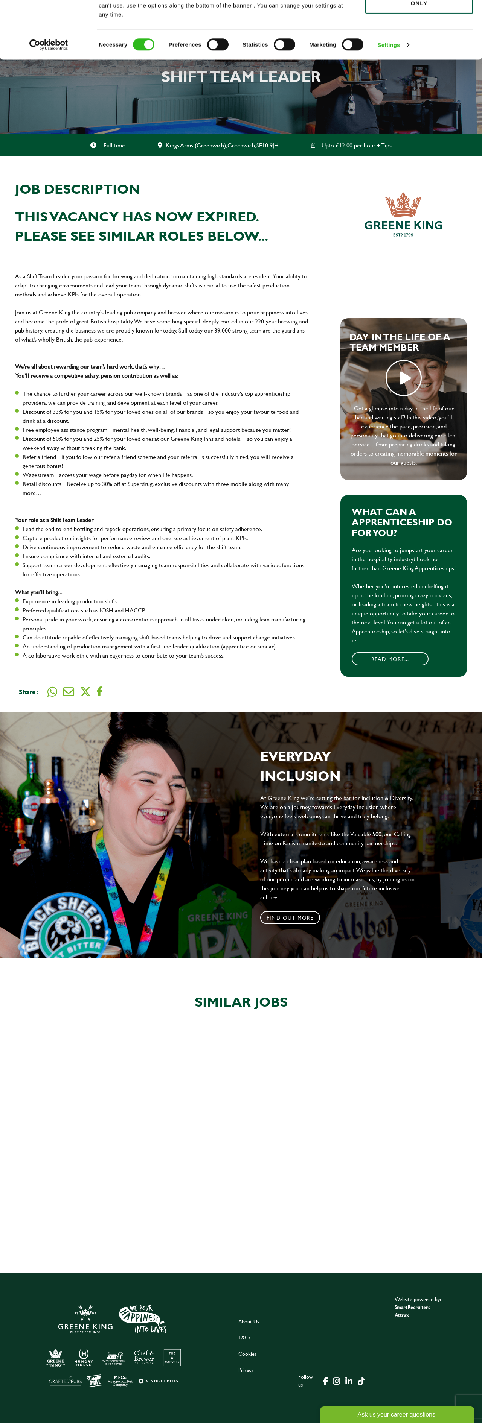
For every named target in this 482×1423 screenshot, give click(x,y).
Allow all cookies (419, 19)
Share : (28, 691)
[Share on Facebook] (100, 691)
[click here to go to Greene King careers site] (114, 1345)
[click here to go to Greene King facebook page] (325, 1380)
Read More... (390, 659)
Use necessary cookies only (419, 47)
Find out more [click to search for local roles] (290, 918)
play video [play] (404, 378)
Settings (389, 94)
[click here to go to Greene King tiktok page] (361, 1380)
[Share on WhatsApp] (52, 691)
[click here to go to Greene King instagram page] (336, 1380)
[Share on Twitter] (85, 691)
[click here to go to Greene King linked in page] (348, 1380)
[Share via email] (68, 691)
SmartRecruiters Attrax (412, 1311)
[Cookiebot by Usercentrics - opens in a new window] (49, 94)
